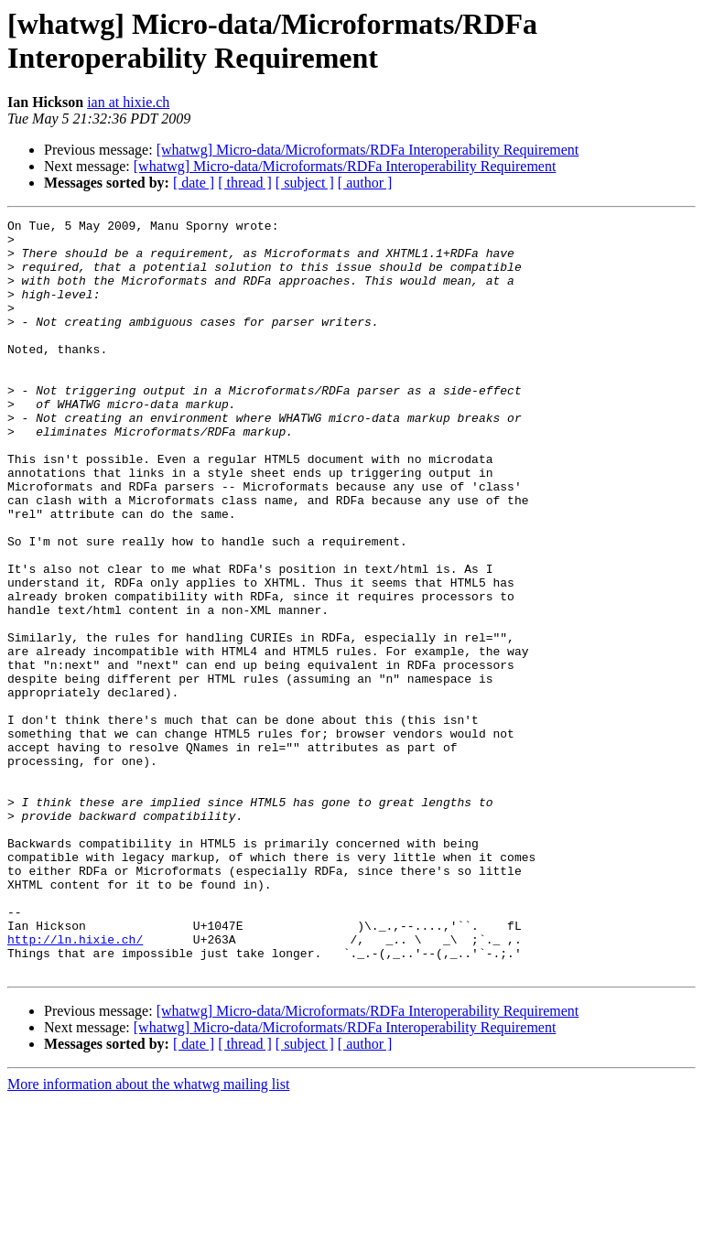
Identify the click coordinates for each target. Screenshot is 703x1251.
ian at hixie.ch (128, 102)
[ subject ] (305, 182)
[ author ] (365, 182)
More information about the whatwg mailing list (148, 1235)
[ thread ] (245, 182)
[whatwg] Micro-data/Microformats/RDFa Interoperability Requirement (368, 149)
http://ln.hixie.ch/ (75, 1084)
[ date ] (193, 182)
